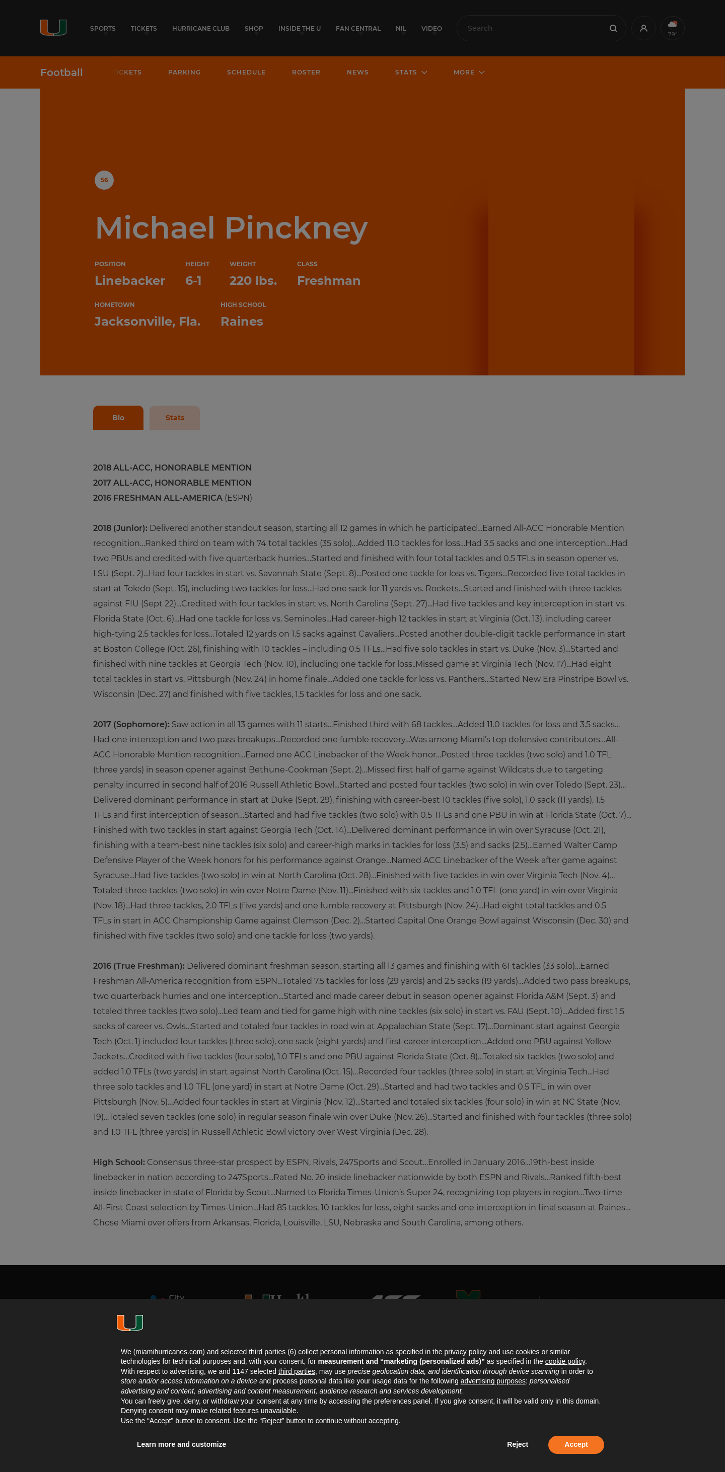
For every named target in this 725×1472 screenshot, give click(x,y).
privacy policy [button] (465, 1352)
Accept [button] (576, 1444)
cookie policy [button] (565, 1361)
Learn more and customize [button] (181, 1444)
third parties (296, 1371)
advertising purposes (493, 1381)
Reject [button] (517, 1444)
